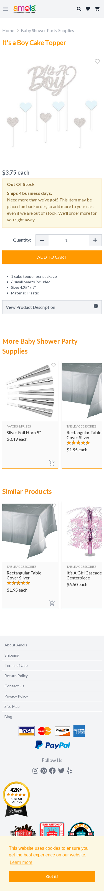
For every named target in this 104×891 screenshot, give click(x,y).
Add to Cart (52, 257)
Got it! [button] (52, 876)
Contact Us (14, 685)
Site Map (12, 706)
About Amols (15, 645)
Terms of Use (16, 665)
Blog (8, 716)
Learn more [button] (21, 862)
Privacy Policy (16, 696)
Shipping (11, 655)
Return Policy (16, 675)
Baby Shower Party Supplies (47, 30)
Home (8, 30)
